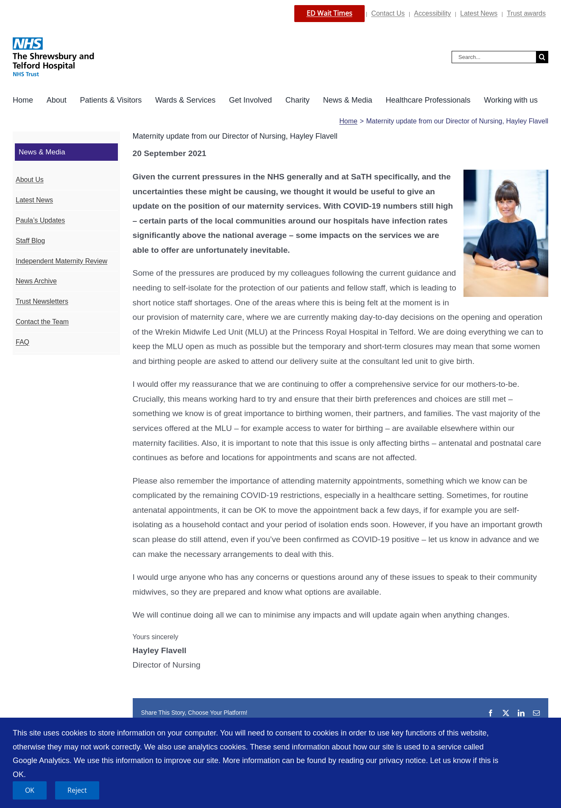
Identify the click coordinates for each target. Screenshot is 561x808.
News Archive (36, 281)
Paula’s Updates (40, 220)
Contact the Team (42, 321)
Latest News (478, 13)
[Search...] (494, 57)
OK (29, 790)
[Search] (542, 57)
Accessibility (432, 13)
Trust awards (526, 13)
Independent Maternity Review (61, 261)
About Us (30, 179)
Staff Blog (30, 240)
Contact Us (388, 13)
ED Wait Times (329, 13)
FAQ (22, 342)
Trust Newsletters (42, 301)
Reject (77, 790)
